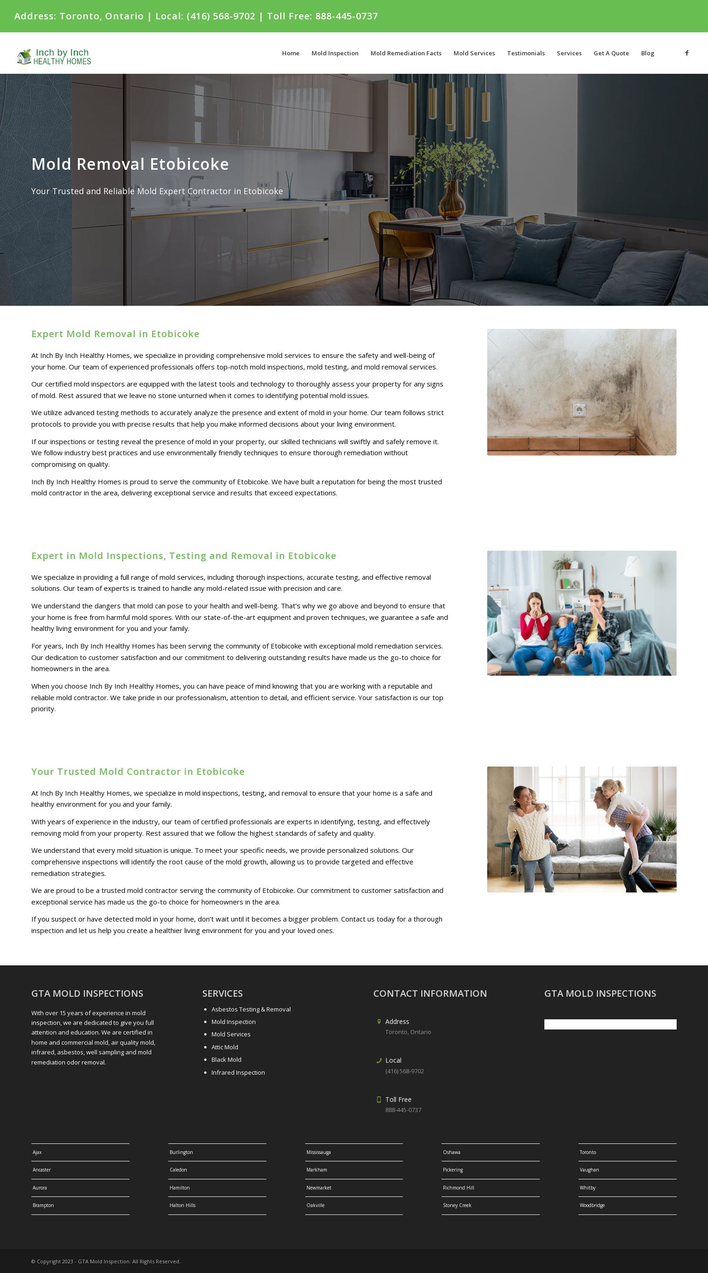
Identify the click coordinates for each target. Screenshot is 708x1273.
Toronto (588, 1152)
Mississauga (319, 1152)
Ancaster (42, 1169)
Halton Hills (182, 1205)
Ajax (37, 1152)
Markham (317, 1169)
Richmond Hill (458, 1187)
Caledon (178, 1169)
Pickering (453, 1169)
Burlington (181, 1152)
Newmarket (319, 1187)
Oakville (315, 1205)
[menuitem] (291, 53)
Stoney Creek (457, 1205)
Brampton (43, 1205)
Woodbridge (592, 1205)
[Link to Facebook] (687, 52)
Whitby (588, 1187)
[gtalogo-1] (59, 53)
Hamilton (180, 1187)
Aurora (40, 1187)
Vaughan (589, 1169)
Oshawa (451, 1152)
